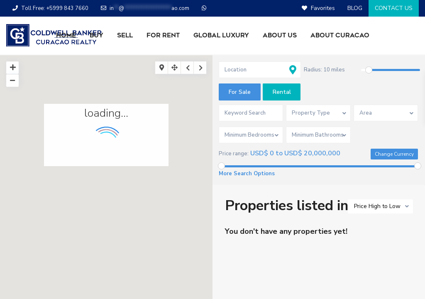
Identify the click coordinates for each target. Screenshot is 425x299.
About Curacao (339, 35)
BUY (96, 35)
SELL (125, 35)
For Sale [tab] (240, 92)
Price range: (234, 153)
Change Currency (394, 154)
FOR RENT (163, 35)
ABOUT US (280, 35)
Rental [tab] (282, 92)
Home (66, 35)
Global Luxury (221, 35)
